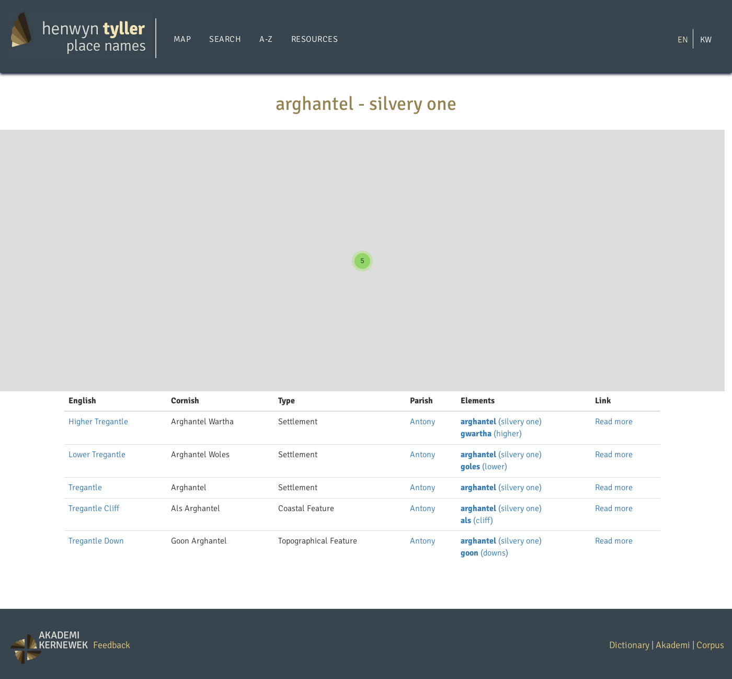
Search (225, 39)
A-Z (265, 39)
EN (683, 39)
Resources (314, 39)
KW (706, 39)
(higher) (491, 433)
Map (182, 39)
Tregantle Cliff (93, 508)
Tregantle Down (96, 541)
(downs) (484, 553)
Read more (614, 421)
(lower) (484, 466)
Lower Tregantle (96, 454)
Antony (422, 421)
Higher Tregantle (98, 421)
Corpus (710, 645)
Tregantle (85, 487)
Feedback (111, 645)
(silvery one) (501, 421)
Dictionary (629, 645)
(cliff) (477, 520)
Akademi (673, 645)
